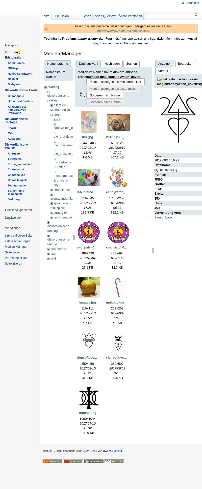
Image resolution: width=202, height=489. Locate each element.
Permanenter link (16, 258)
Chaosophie (16, 95)
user (53, 253)
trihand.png (87, 413)
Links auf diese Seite (18, 235)
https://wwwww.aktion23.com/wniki (121, 31)
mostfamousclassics (68, 176)
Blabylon (14, 84)
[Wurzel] (53, 87)
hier (95, 43)
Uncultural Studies (20, 101)
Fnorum (10, 52)
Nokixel (13, 78)
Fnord (12, 127)
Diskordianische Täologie (16, 120)
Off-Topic (14, 68)
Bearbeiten (185, 63)
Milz (10, 133)
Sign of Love (163, 217)
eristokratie (58, 249)
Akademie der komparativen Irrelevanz (17, 110)
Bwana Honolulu (113, 450)
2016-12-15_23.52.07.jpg (124, 137)
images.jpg (87, 302)
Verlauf (163, 71)
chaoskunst (62, 190)
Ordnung (14, 199)
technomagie (63, 217)
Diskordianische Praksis (16, 146)
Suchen (131, 63)
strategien (61, 212)
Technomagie (17, 185)
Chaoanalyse (16, 174)
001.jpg (87, 137)
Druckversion (13, 217)
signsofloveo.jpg (89, 357)
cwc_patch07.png (119, 247)
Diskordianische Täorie (21, 90)
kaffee (61, 167)
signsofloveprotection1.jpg (126, 357)
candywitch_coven (67, 128)
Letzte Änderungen (17, 241)
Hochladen (112, 63)
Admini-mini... (17, 62)
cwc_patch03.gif (88, 247)
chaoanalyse (63, 110)
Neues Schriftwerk (20, 73)
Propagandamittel (19, 164)
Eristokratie (13, 57)
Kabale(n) (14, 138)
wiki (53, 258)
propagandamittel (62, 198)
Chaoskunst (16, 169)
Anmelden (192, 3)
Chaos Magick (17, 180)
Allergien (14, 153)
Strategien (15, 158)
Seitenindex (13, 252)
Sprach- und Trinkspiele (16, 192)
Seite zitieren (13, 263)
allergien (60, 105)
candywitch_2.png (120, 192)
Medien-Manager (16, 246)
